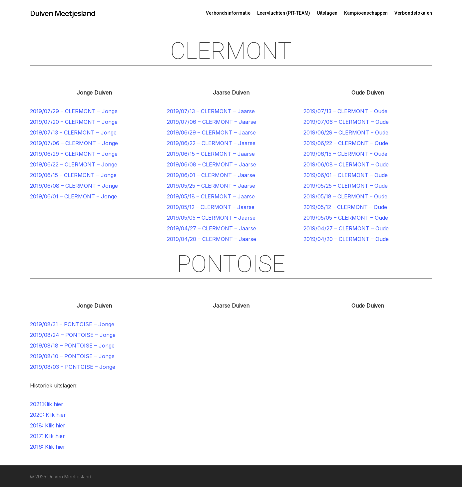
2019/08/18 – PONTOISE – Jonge (72, 345)
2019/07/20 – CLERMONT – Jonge (74, 122)
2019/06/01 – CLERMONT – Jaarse (211, 175)
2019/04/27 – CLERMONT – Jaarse (211, 228)
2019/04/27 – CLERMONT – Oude (346, 228)
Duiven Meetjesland (62, 13)
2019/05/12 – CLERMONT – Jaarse (210, 207)
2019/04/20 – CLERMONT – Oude (346, 239)
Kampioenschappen (366, 13)
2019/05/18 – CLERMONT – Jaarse (211, 196)
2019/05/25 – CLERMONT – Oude (345, 185)
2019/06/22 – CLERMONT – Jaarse (211, 143)
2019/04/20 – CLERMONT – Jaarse (211, 239)
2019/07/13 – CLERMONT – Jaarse (211, 111)
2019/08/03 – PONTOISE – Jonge (72, 367)
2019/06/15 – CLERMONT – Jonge (73, 175)
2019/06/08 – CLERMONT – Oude (346, 164)
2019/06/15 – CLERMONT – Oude (345, 153)
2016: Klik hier (47, 446)
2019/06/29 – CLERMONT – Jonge (74, 153)
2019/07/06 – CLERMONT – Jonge (74, 143)
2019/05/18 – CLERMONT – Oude (345, 196)
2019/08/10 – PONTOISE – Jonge (72, 356)
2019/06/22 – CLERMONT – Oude (345, 143)
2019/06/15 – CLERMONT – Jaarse (211, 153)
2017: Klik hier (47, 436)
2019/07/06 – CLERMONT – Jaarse (211, 122)
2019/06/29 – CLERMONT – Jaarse (211, 132)
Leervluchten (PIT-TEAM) (283, 13)
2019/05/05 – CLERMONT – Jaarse (211, 217)
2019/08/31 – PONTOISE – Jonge (72, 324)
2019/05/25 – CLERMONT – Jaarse (211, 185)
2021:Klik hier (46, 404)
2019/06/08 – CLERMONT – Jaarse (211, 164)
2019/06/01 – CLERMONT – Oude (345, 175)
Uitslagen (327, 13)
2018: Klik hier (47, 425)
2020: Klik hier (48, 414)
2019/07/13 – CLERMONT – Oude (345, 111)
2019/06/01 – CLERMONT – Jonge (73, 196)
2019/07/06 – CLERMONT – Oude (346, 122)
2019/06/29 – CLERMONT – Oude (345, 132)
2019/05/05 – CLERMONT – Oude (345, 217)
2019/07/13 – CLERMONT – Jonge (73, 132)
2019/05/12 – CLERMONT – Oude (345, 207)
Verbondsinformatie (228, 13)
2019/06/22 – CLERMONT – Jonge (73, 164)
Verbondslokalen (413, 13)
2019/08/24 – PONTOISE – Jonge (73, 335)
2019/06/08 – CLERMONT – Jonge (74, 185)
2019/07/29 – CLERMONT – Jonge (74, 111)
